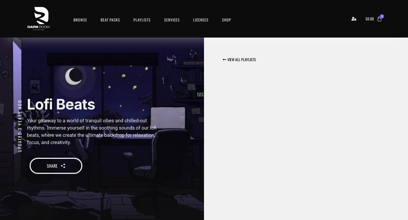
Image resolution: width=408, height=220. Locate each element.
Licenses (201, 20)
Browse (80, 20)
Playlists (142, 20)
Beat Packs (110, 20)
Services (172, 20)
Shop (226, 20)
